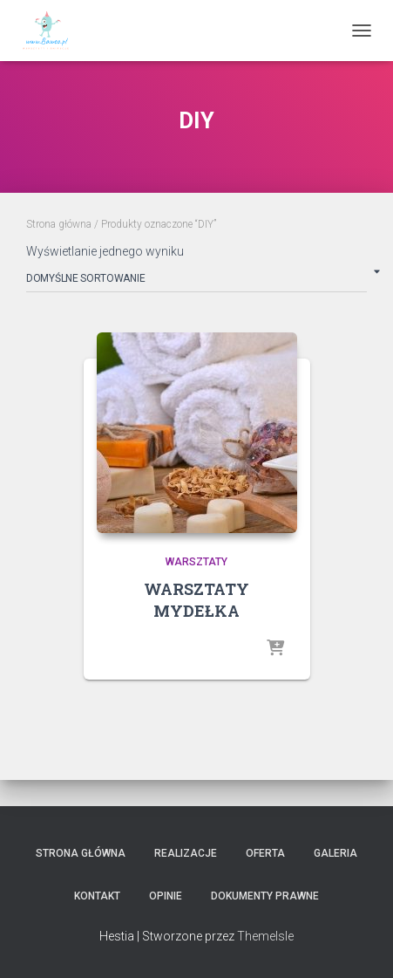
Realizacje (185, 853)
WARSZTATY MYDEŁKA (196, 599)
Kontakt (97, 896)
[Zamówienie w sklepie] (196, 281)
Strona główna (58, 224)
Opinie (165, 896)
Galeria (335, 853)
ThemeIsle (265, 936)
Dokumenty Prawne (265, 896)
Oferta (265, 853)
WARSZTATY (196, 562)
